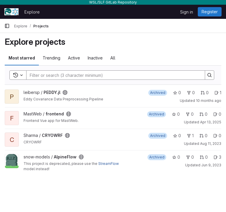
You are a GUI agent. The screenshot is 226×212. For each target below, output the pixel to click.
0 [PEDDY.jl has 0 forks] (191, 92)
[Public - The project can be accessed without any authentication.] (65, 92)
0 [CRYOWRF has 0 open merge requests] (203, 135)
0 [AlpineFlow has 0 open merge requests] (204, 157)
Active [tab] (74, 57)
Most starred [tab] (22, 57)
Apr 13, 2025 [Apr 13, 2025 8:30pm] (210, 122)
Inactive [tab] (95, 57)
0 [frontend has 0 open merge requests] (203, 114)
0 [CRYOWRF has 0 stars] (177, 135)
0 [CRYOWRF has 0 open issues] (217, 135)
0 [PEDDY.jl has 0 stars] (177, 92)
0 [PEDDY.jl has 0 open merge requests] (205, 92)
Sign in (186, 11)
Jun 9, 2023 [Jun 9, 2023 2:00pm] (211, 165)
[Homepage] (11, 11)
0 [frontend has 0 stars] (176, 114)
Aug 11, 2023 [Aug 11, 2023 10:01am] (210, 143)
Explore (32, 11)
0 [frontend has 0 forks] (190, 114)
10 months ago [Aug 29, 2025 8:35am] (208, 100)
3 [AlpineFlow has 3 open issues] (217, 157)
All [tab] (112, 57)
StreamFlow (108, 163)
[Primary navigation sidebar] (7, 26)
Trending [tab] (51, 57)
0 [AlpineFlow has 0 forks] (190, 157)
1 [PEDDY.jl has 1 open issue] (218, 92)
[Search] (113, 75)
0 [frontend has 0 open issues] (217, 114)
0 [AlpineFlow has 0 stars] (176, 157)
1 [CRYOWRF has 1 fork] (190, 135)
